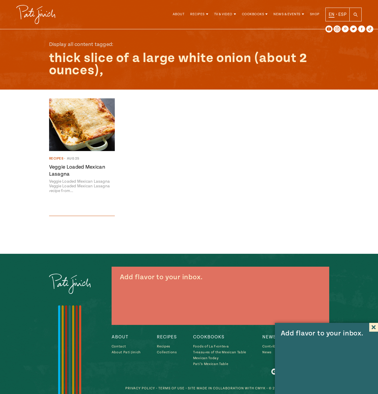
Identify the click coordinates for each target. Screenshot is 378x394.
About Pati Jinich (126, 352)
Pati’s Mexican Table (210, 364)
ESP (342, 14)
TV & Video (223, 14)
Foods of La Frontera (211, 346)
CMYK (260, 388)
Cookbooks (253, 14)
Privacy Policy (140, 388)
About (179, 14)
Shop (315, 14)
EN (332, 14)
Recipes (197, 14)
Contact (119, 346)
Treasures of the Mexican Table (219, 352)
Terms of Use (171, 388)
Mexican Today (206, 358)
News (267, 352)
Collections (167, 352)
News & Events (287, 14)
